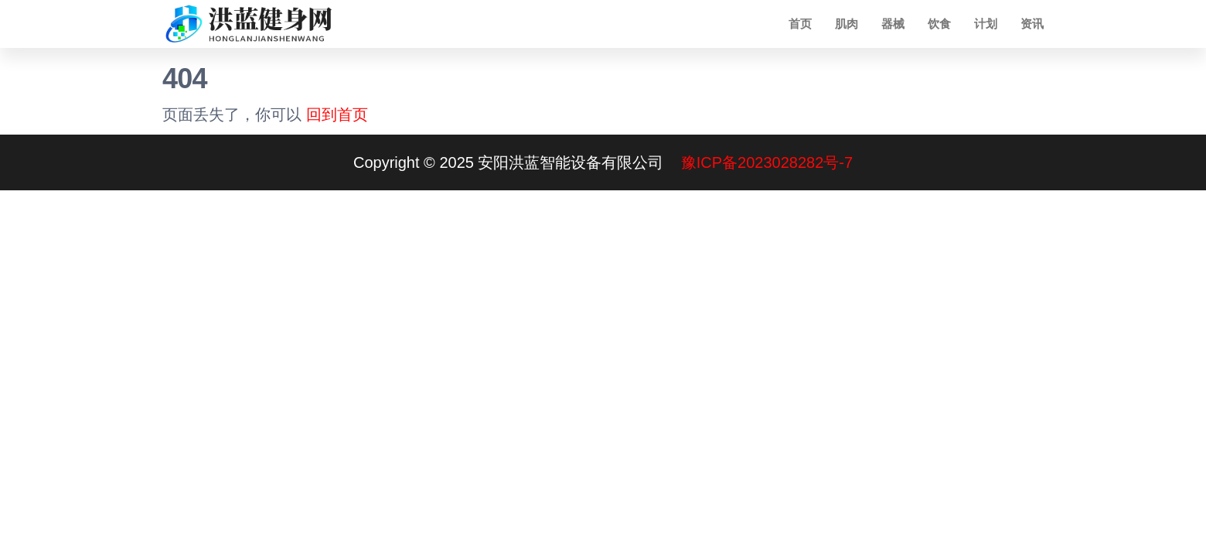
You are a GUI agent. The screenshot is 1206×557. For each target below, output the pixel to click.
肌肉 (846, 23)
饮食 (939, 23)
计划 (985, 23)
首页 (800, 23)
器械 (892, 23)
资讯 (1032, 23)
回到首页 (337, 114)
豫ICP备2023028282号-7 (767, 162)
